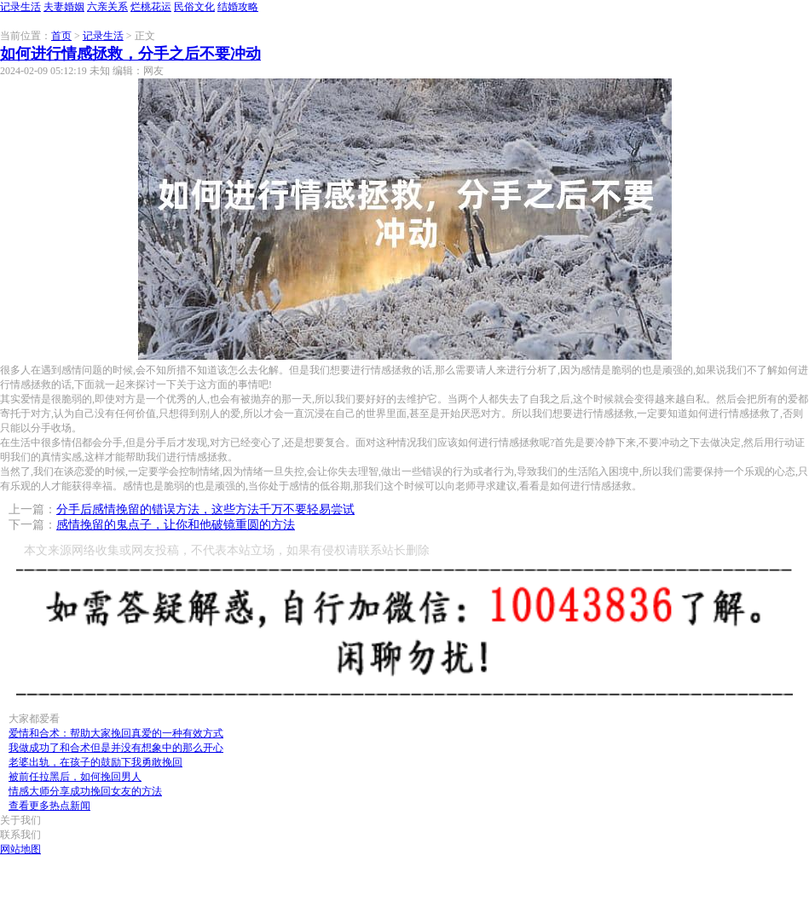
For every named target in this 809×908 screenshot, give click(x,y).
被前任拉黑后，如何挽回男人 (75, 777)
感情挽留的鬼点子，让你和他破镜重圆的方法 (175, 524)
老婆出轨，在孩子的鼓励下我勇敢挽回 (95, 762)
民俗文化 (194, 7)
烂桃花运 (150, 7)
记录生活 (20, 7)
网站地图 (20, 849)
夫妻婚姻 (63, 7)
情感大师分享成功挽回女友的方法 (85, 791)
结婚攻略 (237, 7)
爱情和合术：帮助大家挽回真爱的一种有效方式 (116, 733)
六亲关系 (107, 7)
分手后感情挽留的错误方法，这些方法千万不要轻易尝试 (205, 509)
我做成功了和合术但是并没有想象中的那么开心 (116, 748)
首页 (61, 36)
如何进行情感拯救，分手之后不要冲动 (130, 53)
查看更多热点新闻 (49, 806)
